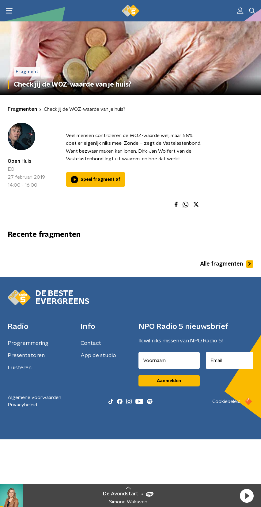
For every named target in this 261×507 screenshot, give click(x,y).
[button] (246, 495)
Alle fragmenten (226, 331)
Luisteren (20, 435)
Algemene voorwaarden (34, 465)
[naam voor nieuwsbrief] (169, 428)
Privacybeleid (22, 472)
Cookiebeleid (226, 469)
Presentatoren (26, 423)
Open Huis (20, 161)
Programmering (28, 411)
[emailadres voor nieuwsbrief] (230, 428)
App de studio (98, 423)
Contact (91, 411)
